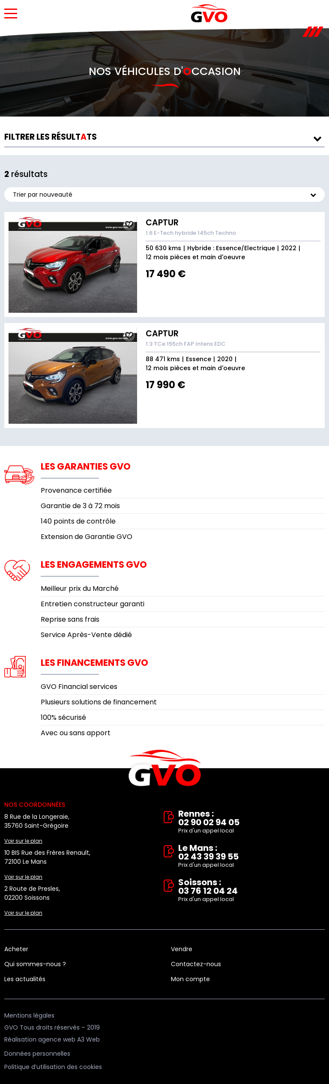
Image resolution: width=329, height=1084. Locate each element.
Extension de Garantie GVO (86, 537)
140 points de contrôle (78, 521)
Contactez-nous (196, 964)
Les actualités (24, 979)
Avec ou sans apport (76, 733)
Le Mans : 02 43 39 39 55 (251, 856)
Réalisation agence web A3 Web (52, 1039)
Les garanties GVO (86, 466)
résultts (50, 137)
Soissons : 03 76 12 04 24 (251, 891)
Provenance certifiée (76, 490)
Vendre (181, 949)
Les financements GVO (94, 662)
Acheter (16, 949)
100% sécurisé (63, 717)
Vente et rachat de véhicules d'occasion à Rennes (164, 768)
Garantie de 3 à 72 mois (80, 506)
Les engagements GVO (94, 564)
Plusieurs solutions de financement (99, 702)
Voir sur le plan (23, 840)
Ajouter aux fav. (129, 225)
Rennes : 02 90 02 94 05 (251, 822)
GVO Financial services (79, 687)
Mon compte (190, 979)
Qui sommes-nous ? (35, 964)
